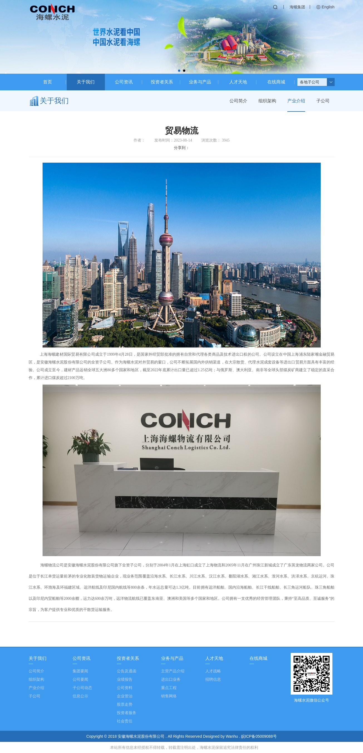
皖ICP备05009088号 (259, 736)
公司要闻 (80, 679)
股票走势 (124, 704)
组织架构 (267, 100)
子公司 (323, 100)
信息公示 (80, 696)
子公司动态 (82, 687)
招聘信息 (213, 679)
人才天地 (238, 82)
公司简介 (238, 100)
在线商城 (276, 82)
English (328, 7)
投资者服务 (126, 712)
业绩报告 (124, 679)
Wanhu (232, 736)
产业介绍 (296, 100)
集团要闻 (80, 671)
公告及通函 (126, 671)
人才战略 (213, 671)
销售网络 (169, 696)
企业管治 (124, 696)
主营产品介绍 (172, 671)
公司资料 (124, 687)
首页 (47, 82)
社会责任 (124, 721)
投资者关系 (162, 82)
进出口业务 (171, 679)
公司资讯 (124, 82)
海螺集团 (297, 7)
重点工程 (169, 687)
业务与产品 (200, 82)
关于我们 (86, 82)
